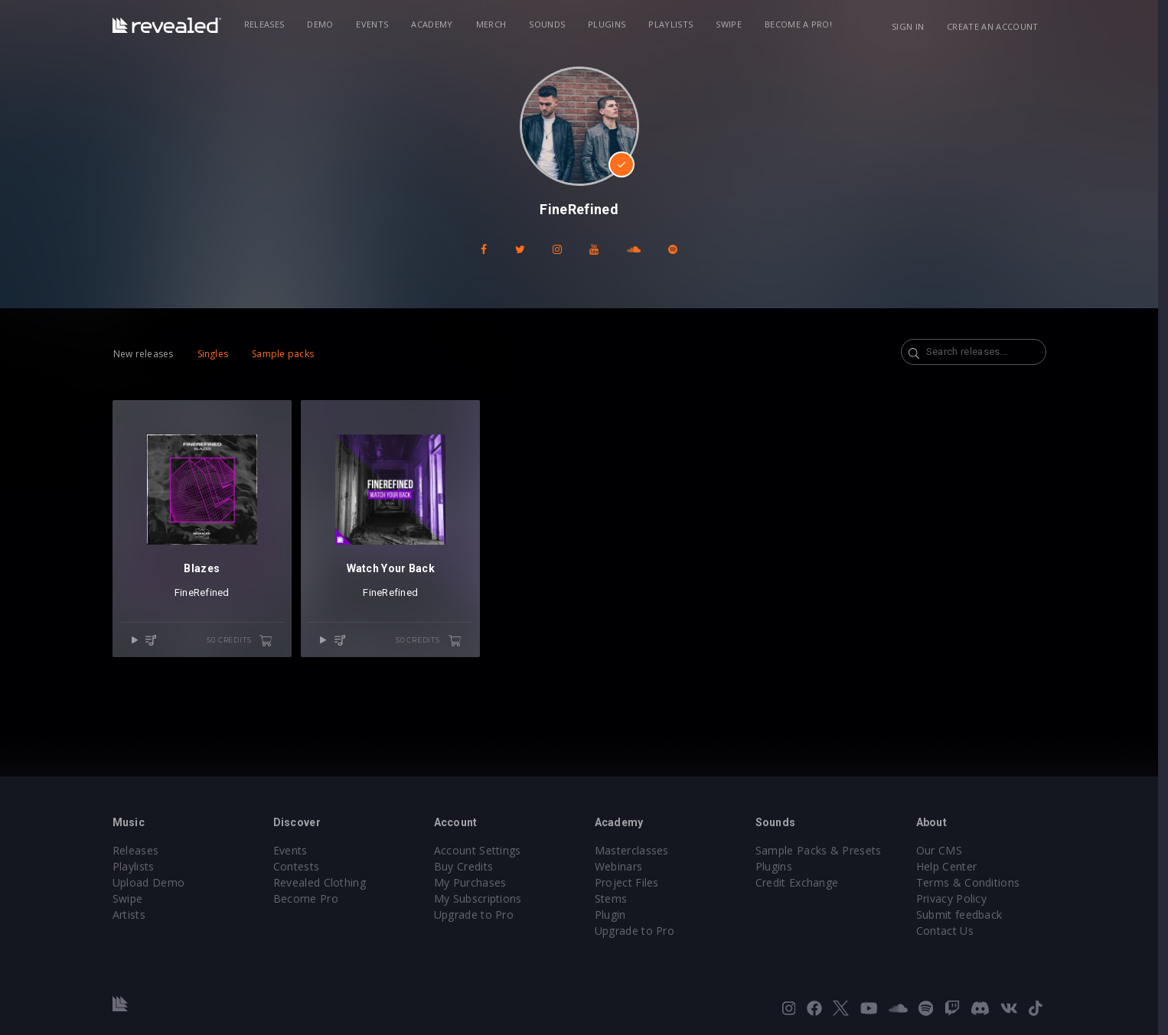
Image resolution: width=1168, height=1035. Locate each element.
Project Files (631, 882)
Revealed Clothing (324, 882)
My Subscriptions (483, 898)
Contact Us (949, 930)
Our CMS (944, 850)
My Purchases (475, 882)
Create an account (997, 26)
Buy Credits (468, 866)
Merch (496, 24)
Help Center (951, 866)
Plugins (612, 24)
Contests (301, 866)
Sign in (912, 26)
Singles (217, 353)
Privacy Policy (956, 898)
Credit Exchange (801, 882)
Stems (615, 898)
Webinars (623, 866)
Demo (325, 24)
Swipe (734, 24)
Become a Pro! (803, 24)
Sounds (552, 24)
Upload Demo (153, 882)
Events (377, 24)
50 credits (245, 641)
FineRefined (206, 592)
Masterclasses (636, 850)
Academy (437, 24)
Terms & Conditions (973, 882)
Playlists (676, 24)
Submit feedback (964, 914)
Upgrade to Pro (478, 914)
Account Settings (482, 850)
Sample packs (288, 353)
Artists (133, 914)
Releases (269, 24)
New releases (148, 353)
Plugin (615, 914)
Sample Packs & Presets (823, 850)
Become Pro (310, 898)
